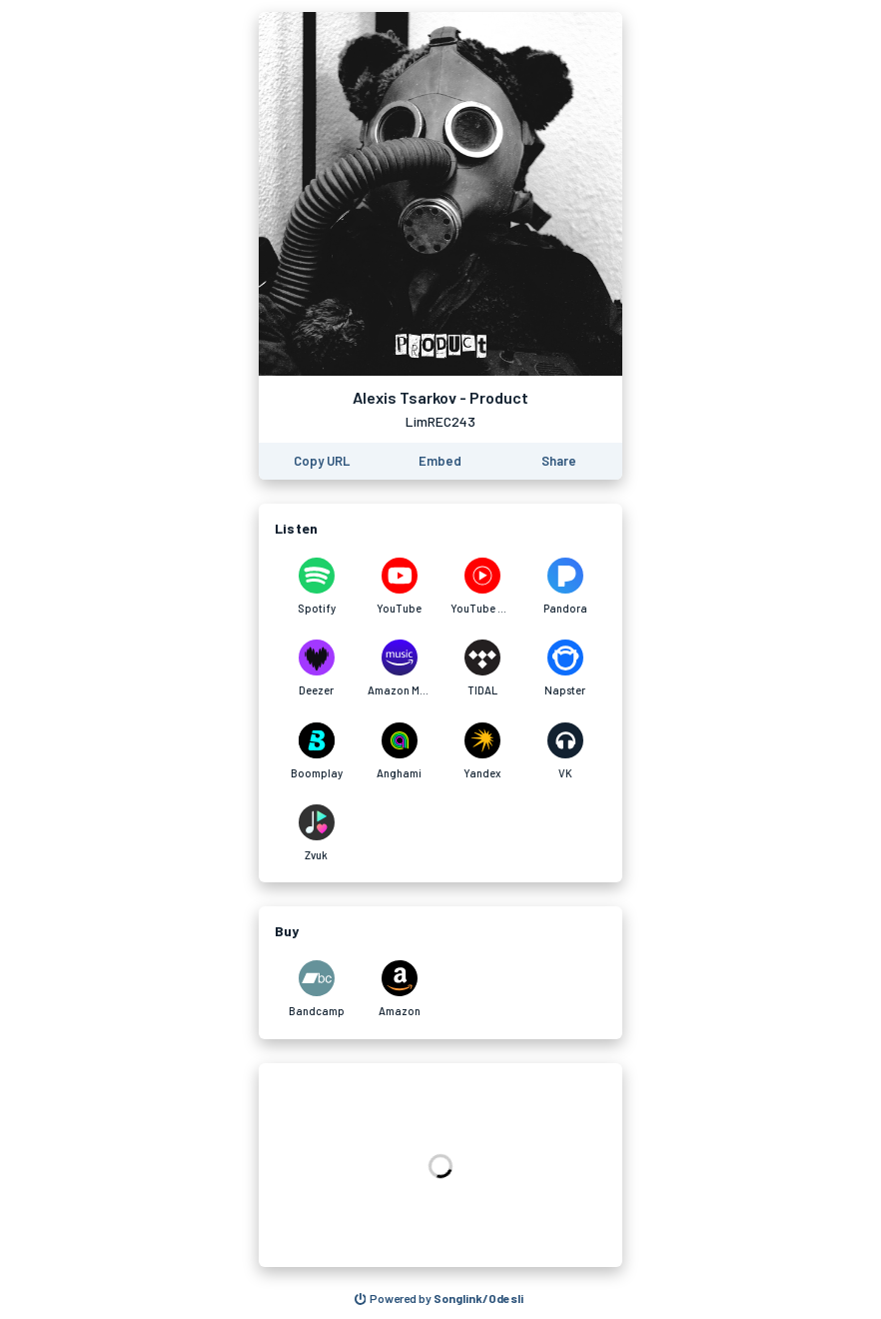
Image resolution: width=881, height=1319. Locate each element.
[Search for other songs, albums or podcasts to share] (439, 1299)
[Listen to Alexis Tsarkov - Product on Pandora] (564, 587)
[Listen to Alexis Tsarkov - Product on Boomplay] (316, 751)
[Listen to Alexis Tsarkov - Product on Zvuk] (316, 833)
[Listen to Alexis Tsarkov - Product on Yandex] (481, 751)
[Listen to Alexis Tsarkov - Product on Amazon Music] (399, 668)
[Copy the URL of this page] (322, 461)
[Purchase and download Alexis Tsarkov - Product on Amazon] (399, 989)
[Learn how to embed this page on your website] (440, 461)
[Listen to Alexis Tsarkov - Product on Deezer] (316, 668)
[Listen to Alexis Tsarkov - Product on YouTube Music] (481, 587)
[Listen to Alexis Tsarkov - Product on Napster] (564, 668)
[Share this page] (558, 461)
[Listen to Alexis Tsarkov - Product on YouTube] (399, 587)
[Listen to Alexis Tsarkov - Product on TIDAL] (481, 668)
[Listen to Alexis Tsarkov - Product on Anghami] (399, 751)
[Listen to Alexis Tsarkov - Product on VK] (564, 751)
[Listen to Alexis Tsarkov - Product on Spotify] (316, 587)
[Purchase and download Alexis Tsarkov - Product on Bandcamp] (316, 989)
